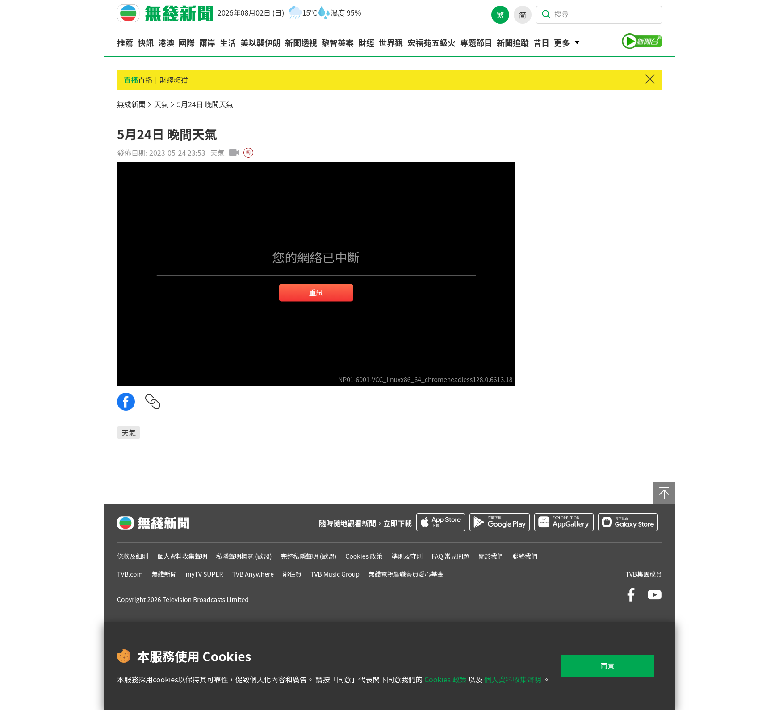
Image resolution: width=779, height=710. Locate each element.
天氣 (128, 432)
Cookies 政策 (445, 679)
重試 (316, 292)
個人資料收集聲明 (512, 679)
